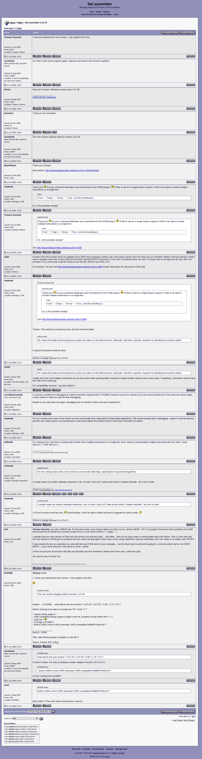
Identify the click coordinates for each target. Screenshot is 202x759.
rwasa (107, 756)
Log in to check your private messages (96, 14)
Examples (110, 749)
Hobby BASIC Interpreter (44, 97)
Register (106, 12)
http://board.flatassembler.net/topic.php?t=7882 (80, 266)
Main (20, 22)
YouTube (121, 753)
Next (20, 28)
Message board (121, 749)
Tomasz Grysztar (99, 753)
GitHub (114, 753)
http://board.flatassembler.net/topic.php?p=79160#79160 (72, 170)
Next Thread (189, 720)
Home (92, 12)
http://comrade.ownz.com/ (63, 490)
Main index (76, 749)
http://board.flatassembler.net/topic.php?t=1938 (59, 247)
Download (86, 749)
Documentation (98, 749)
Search (98, 12)
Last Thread (178, 720)
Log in (115, 14)
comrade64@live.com (47, 490)
